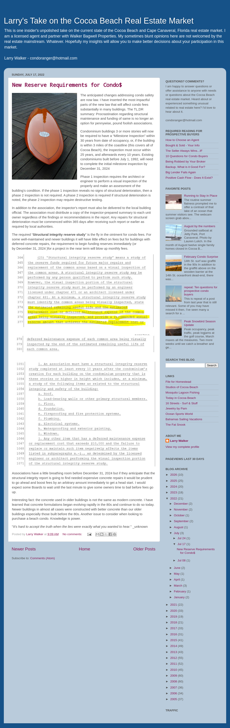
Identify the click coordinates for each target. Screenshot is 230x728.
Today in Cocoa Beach (181, 398)
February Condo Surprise (201, 256)
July (177, 533)
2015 (174, 640)
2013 (174, 652)
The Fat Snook (176, 424)
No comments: (72, 534)
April (177, 579)
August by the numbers (199, 226)
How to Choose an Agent (182, 140)
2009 (174, 675)
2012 (174, 658)
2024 (174, 486)
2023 (174, 492)
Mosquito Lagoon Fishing (182, 392)
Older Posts (144, 549)
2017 (174, 628)
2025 (174, 480)
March (178, 585)
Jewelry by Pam (176, 408)
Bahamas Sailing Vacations (184, 419)
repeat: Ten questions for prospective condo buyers (200, 291)
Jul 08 (181, 560)
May (177, 573)
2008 (174, 681)
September (182, 521)
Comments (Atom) (42, 558)
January (180, 597)
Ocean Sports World (179, 414)
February (180, 591)
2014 (174, 646)
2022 (174, 498)
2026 (174, 474)
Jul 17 (181, 544)
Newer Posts (24, 549)
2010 (174, 669)
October (180, 515)
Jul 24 (181, 538)
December (181, 503)
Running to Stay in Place (200, 195)
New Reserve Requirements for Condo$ (67, 84)
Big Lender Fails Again (181, 172)
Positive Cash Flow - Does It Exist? (189, 177)
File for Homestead (178, 381)
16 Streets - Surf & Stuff (181, 403)
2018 (174, 622)
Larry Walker (179, 440)
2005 (174, 699)
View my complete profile (182, 447)
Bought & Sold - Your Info (183, 145)
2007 (174, 687)
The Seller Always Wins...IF (184, 150)
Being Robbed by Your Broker (186, 161)
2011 (174, 663)
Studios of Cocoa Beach (182, 387)
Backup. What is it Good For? (185, 167)
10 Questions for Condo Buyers (187, 156)
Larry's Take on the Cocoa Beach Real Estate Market (99, 20)
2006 (174, 693)
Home (84, 549)
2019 (174, 616)
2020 (174, 610)
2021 (174, 604)
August (179, 527)
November (181, 509)
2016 (174, 634)
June (177, 568)
